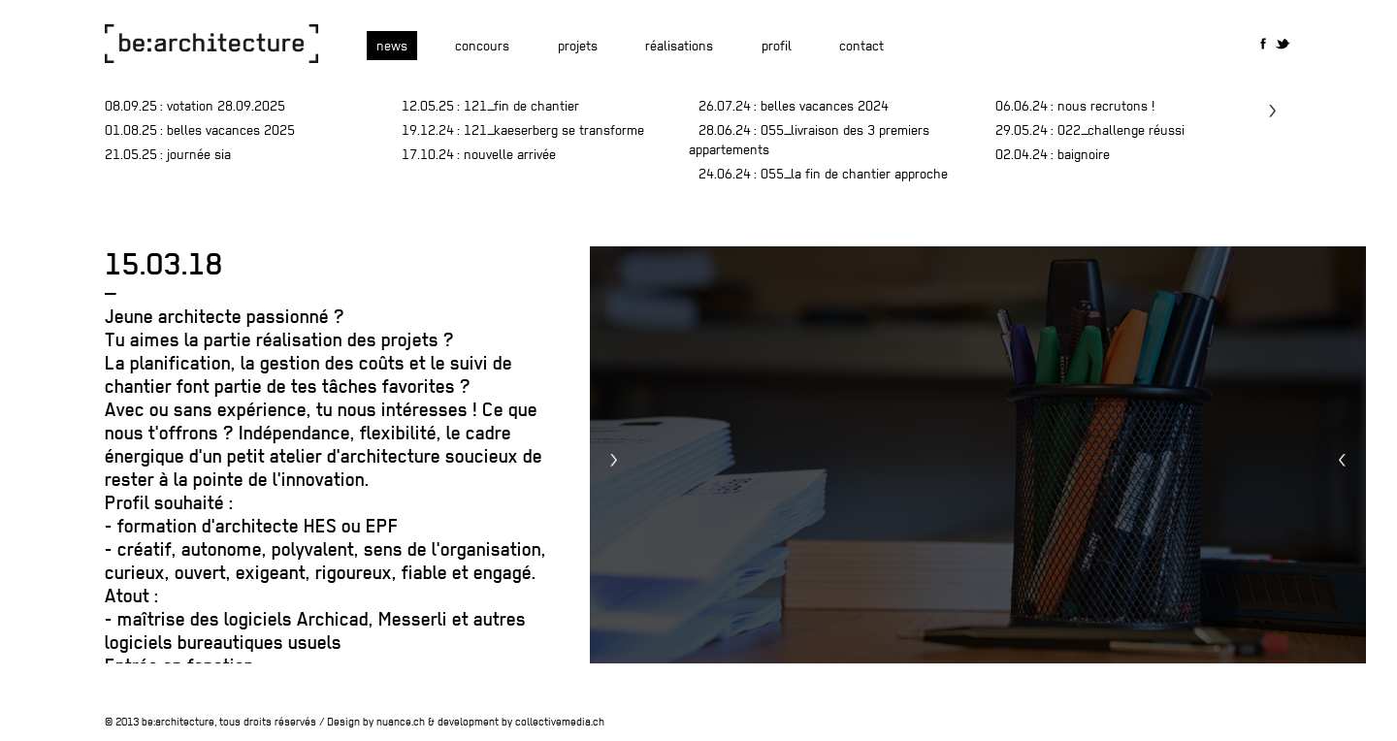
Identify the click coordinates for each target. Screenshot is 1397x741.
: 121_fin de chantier (490, 105)
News (391, 45)
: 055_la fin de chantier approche (823, 173)
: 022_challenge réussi (1090, 130)
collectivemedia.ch (559, 721)
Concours (482, 45)
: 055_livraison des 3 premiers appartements (809, 139)
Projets (578, 45)
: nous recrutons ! (1074, 105)
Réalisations (679, 45)
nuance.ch (400, 721)
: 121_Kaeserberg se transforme (523, 130)
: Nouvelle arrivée (479, 154)
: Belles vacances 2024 (793, 105)
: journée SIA (168, 154)
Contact (861, 45)
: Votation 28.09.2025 (195, 105)
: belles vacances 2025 (200, 130)
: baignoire (1052, 154)
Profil (777, 45)
